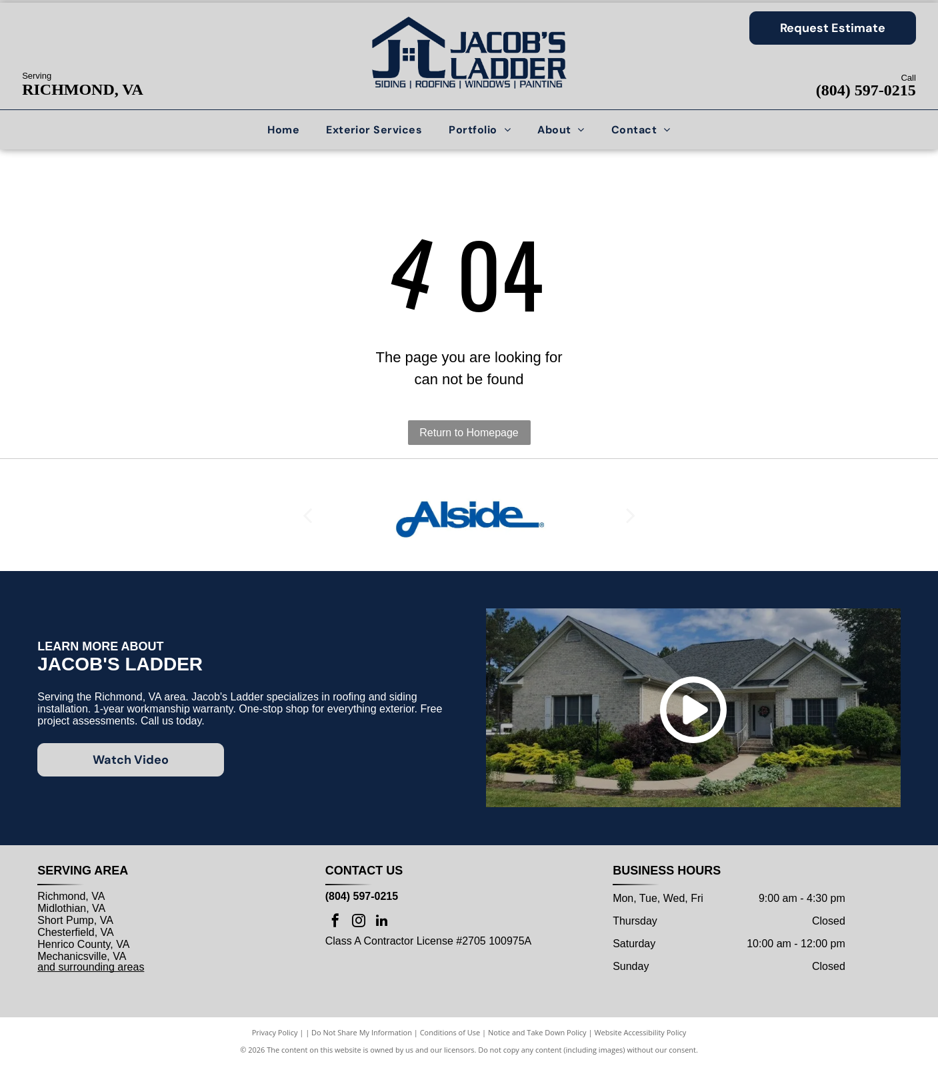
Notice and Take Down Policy (537, 1032)
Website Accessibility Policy (640, 1032)
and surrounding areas (90, 967)
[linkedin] (382, 922)
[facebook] (335, 922)
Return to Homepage (469, 432)
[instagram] (359, 922)
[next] (631, 515)
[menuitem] (283, 129)
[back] (307, 515)
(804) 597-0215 (866, 90)
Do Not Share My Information (361, 1032)
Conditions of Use (450, 1032)
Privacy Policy (275, 1032)
